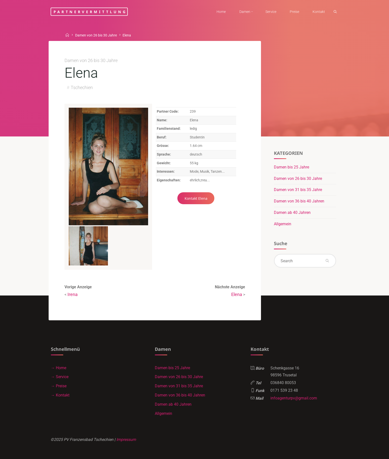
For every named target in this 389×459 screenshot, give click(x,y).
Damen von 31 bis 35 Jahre (298, 189)
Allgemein (282, 224)
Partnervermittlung (90, 11)
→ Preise (58, 386)
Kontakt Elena (196, 198)
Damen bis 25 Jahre (291, 167)
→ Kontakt (60, 395)
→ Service (59, 376)
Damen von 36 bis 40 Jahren (299, 201)
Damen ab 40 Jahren (292, 212)
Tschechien (82, 87)
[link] (335, 11)
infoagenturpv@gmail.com (293, 398)
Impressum (126, 439)
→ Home (58, 367)
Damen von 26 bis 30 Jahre (96, 35)
